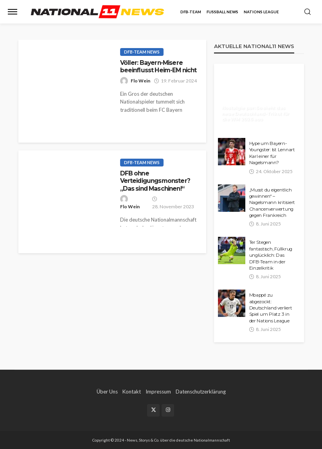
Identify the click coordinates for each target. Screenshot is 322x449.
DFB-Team (190, 11)
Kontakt (131, 391)
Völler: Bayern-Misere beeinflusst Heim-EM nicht (158, 66)
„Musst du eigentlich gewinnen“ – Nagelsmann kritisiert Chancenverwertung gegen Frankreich (272, 202)
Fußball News (222, 11)
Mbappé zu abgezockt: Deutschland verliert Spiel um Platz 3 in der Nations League (270, 308)
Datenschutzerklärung (201, 391)
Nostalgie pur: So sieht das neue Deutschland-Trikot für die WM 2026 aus (255, 113)
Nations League (261, 11)
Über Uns (107, 391)
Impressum (158, 391)
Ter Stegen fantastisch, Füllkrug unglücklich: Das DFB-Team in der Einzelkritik (271, 255)
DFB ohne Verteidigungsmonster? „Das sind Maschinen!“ (155, 181)
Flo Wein (140, 81)
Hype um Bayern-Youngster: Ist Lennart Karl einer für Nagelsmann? (272, 153)
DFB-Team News (142, 51)
